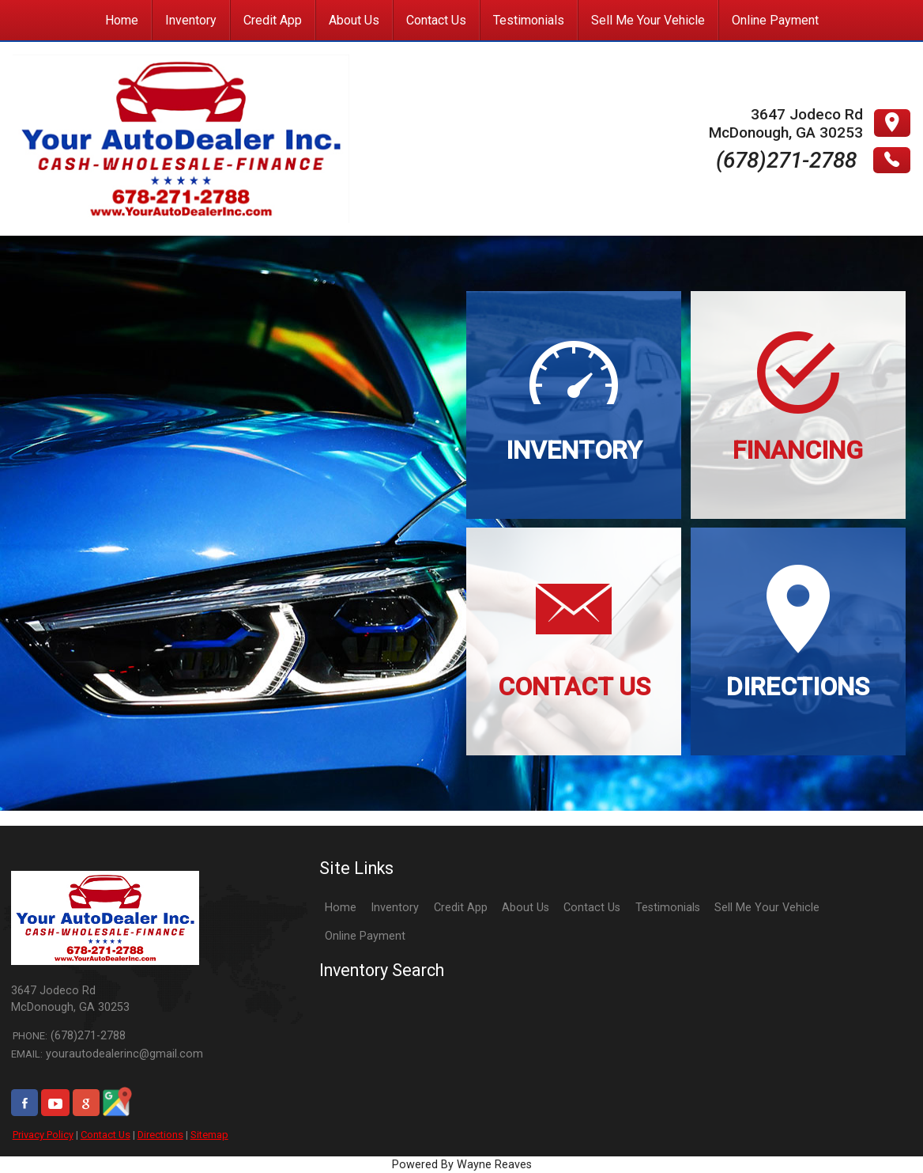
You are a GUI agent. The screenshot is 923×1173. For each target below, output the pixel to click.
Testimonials (667, 907)
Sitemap (209, 1135)
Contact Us (105, 1135)
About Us (525, 907)
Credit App (461, 907)
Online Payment (365, 936)
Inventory (395, 907)
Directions (160, 1135)
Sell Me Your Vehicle (766, 907)
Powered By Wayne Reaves (462, 1164)
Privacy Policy (43, 1135)
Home (340, 907)
